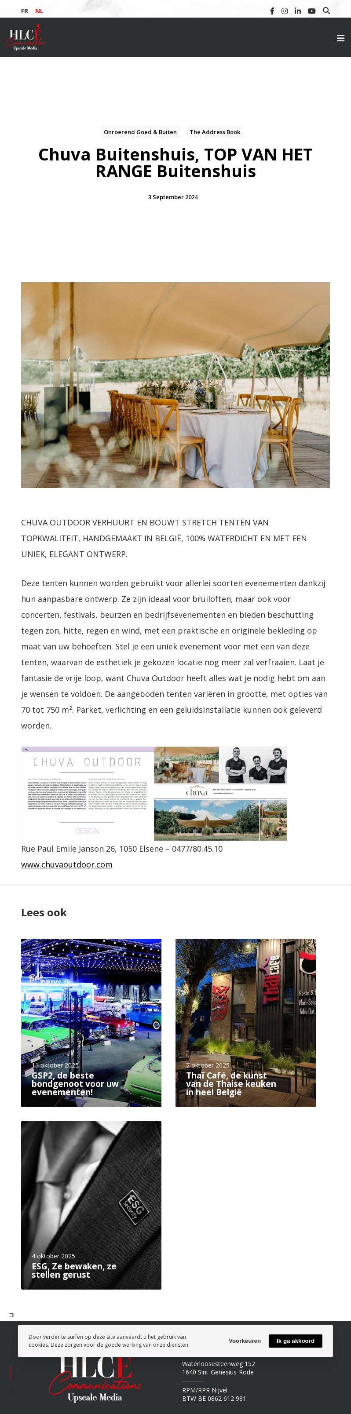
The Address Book (215, 132)
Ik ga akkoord (295, 1340)
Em (10, 1354)
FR (24, 11)
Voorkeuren (245, 1340)
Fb (10, 1339)
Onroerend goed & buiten (140, 132)
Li (10, 1315)
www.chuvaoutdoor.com (67, 864)
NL (39, 11)
